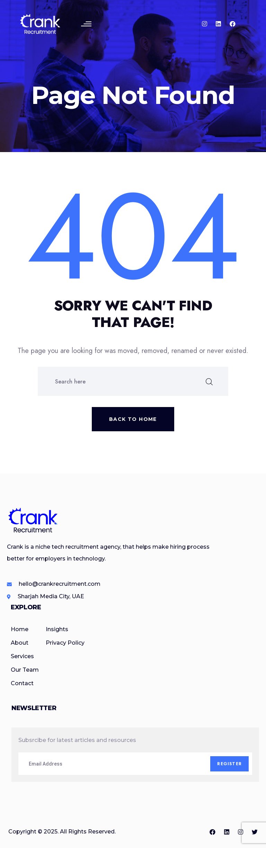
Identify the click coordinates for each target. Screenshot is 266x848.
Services (22, 656)
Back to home (133, 419)
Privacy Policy (65, 642)
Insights (57, 629)
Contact (22, 683)
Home (19, 629)
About (19, 642)
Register (229, 764)
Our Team (25, 669)
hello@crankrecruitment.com (59, 584)
